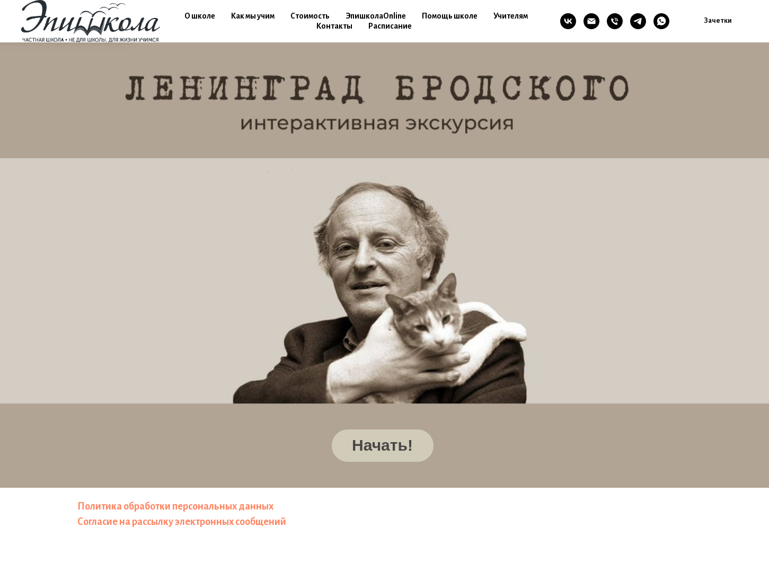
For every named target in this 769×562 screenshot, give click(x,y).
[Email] (591, 21)
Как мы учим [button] (253, 16)
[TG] (638, 21)
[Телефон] (615, 21)
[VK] (568, 21)
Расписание (390, 26)
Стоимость (310, 16)
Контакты (334, 26)
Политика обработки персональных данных (175, 506)
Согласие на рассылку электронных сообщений (181, 521)
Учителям (510, 16)
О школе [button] (199, 16)
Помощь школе (450, 16)
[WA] (661, 21)
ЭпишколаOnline (376, 16)
